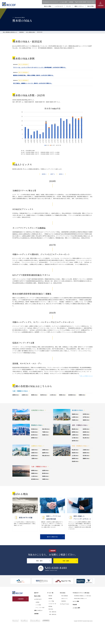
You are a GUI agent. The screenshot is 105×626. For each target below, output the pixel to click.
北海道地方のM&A (37, 410)
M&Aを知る (90, 6)
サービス (68, 6)
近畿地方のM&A (36, 446)
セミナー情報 (76, 601)
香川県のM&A (86, 455)
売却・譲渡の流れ (52, 611)
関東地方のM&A (36, 425)
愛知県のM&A (75, 429)
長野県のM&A (86, 434)
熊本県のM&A (43, 395)
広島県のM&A (86, 449)
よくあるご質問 (63, 2)
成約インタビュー (79, 6)
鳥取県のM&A (75, 452)
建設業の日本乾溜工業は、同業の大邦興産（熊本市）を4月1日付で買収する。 (33, 75)
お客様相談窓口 (46, 620)
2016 (60, 174)
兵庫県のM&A (45, 449)
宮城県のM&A (75, 420)
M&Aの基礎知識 (64, 595)
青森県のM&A (75, 414)
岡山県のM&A (75, 449)
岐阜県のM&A (86, 429)
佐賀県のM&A (25, 395)
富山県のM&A (86, 437)
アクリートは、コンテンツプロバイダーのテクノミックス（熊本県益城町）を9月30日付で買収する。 (39, 67)
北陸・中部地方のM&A (80, 425)
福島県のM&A (86, 420)
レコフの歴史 (38, 604)
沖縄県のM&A (82, 395)
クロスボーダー (52, 603)
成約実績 (36, 613)
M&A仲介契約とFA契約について (80, 598)
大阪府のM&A (34, 449)
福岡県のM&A (15, 395)
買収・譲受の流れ (52, 614)
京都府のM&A (34, 452)
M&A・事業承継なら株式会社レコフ (10, 32)
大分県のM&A (53, 395)
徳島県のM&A (75, 458)
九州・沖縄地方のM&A (30, 32)
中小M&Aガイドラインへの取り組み (81, 592)
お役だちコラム (64, 598)
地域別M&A (21, 32)
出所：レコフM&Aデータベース (86, 375)
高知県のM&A (75, 461)
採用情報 (71, 2)
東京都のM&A (34, 429)
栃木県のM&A (34, 434)
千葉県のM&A (45, 432)
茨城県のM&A (45, 434)
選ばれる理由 (47, 6)
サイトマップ (15, 620)
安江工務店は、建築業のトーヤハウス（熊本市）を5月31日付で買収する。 (32, 83)
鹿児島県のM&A (72, 395)
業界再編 (50, 606)
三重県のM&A (34, 458)
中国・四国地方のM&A (80, 446)
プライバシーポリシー (35, 620)
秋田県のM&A (86, 414)
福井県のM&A (75, 440)
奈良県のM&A (34, 455)
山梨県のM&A (75, 434)
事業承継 (50, 595)
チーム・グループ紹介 (40, 607)
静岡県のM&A (75, 432)
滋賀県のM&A (45, 452)
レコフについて (59, 6)
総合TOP (36, 592)
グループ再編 (51, 601)
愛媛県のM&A (86, 458)
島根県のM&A (86, 452)
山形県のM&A (75, 417)
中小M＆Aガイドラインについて (50, 2)
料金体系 (75, 604)
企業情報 (37, 602)
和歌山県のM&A (46, 455)
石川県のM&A (75, 437)
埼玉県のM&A (34, 432)
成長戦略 (50, 598)
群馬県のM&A (34, 437)
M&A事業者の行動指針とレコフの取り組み (82, 595)
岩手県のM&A (86, 417)
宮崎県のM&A (62, 395)
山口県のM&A (75, 455)
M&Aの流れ (51, 609)
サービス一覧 (50, 592)
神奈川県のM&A (46, 429)
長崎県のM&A (34, 395)
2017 (51, 174)
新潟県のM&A (86, 432)
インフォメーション (64, 604)
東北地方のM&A (77, 410)
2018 (43, 174)
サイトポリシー (24, 620)
